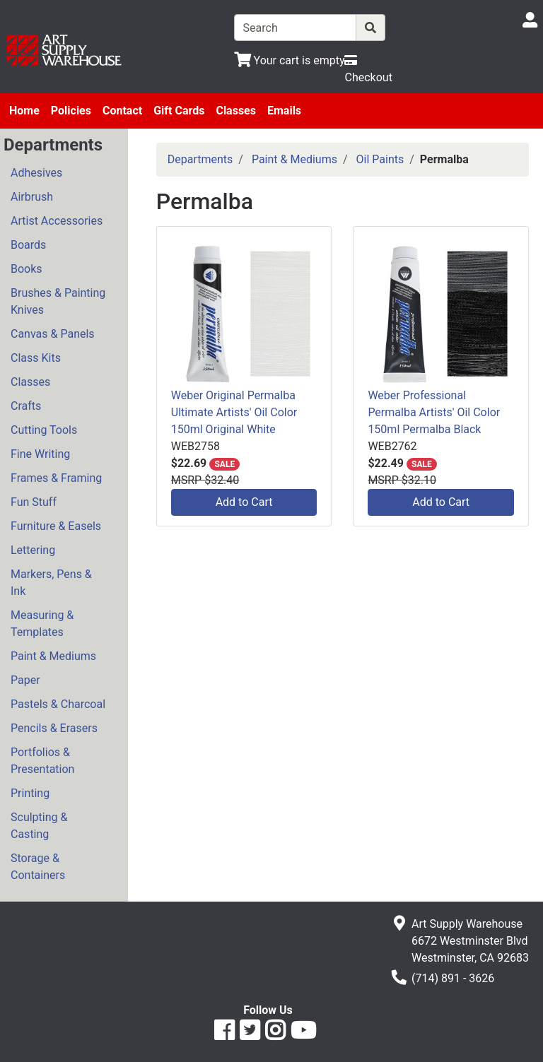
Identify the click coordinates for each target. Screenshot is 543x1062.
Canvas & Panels (53, 334)
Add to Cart (244, 502)
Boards (28, 245)
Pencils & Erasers (54, 728)
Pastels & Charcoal (58, 704)
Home (24, 110)
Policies (71, 110)
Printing (30, 793)
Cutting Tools (44, 430)
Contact (122, 110)
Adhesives (36, 172)
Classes (236, 110)
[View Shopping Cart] (289, 60)
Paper (25, 680)
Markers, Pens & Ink (51, 582)
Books (26, 269)
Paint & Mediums (53, 656)
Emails (284, 110)
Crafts (26, 406)
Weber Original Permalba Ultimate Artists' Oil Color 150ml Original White (234, 412)
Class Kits (36, 358)
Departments (200, 159)
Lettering (33, 550)
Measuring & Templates (42, 623)
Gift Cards (178, 110)
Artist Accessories (57, 221)
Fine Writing (40, 454)
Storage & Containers (38, 866)
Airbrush (32, 196)
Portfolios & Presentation (42, 760)
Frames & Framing (56, 478)
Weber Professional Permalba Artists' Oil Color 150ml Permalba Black (434, 412)
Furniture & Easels (56, 526)
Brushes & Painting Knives (58, 301)
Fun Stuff (34, 502)
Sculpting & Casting (39, 825)
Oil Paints (380, 159)
